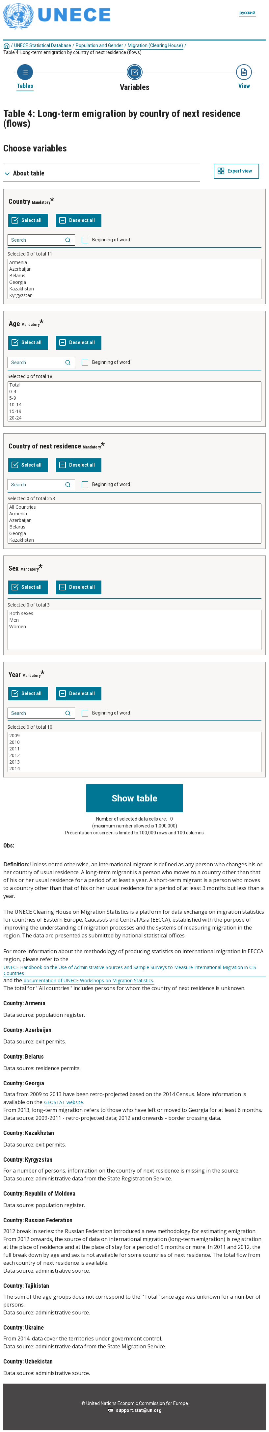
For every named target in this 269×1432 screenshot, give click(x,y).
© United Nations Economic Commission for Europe (134, 1403)
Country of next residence (45, 446)
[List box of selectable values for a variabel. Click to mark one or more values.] (134, 279)
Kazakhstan (134, 288)
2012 (134, 755)
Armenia (134, 262)
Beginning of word (111, 239)
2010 (134, 742)
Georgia (134, 282)
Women (134, 626)
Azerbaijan (134, 269)
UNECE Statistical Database (42, 45)
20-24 (134, 418)
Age (14, 324)
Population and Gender (99, 45)
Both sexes (134, 613)
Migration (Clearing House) (155, 45)
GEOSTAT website (63, 1102)
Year (15, 675)
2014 (134, 768)
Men (134, 620)
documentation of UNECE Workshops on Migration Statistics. (89, 981)
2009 (134, 735)
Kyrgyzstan (134, 295)
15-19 (134, 411)
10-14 (134, 404)
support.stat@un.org (134, 1410)
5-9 (134, 398)
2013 (134, 762)
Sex (14, 568)
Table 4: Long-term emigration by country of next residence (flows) (72, 52)
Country (19, 201)
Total (134, 385)
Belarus (134, 275)
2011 (134, 748)
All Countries (134, 507)
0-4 (134, 391)
